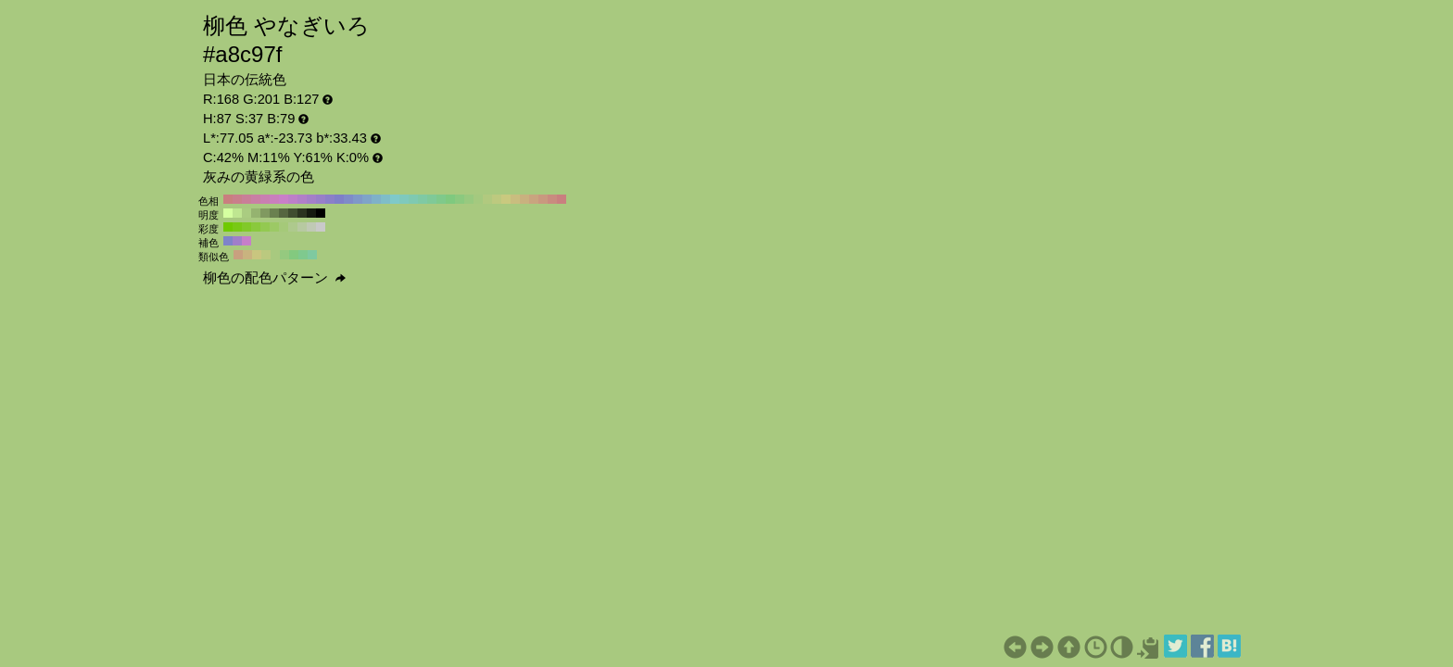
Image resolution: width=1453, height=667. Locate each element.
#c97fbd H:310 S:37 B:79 (274, 199)
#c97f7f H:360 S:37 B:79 (228, 199)
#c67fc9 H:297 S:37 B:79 (246, 240)
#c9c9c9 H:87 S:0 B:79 (320, 227)
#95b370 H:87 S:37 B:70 (255, 213)
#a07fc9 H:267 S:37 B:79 (237, 240)
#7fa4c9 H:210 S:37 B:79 (367, 199)
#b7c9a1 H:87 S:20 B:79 (302, 227)
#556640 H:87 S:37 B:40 (283, 213)
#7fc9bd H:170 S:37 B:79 (404, 199)
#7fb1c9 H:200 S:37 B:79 (376, 199)
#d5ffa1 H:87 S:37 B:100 (228, 213)
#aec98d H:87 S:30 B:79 (292, 227)
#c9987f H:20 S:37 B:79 (543, 199)
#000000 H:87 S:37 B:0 (320, 213)
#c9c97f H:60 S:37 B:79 (506, 199)
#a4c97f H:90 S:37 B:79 (478, 199)
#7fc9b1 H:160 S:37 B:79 (413, 199)
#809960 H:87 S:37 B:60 (265, 213)
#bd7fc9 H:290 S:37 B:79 (292, 199)
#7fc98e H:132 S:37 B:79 (303, 254)
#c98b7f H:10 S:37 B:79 (552, 199)
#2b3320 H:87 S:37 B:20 (302, 213)
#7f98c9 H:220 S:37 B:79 (357, 199)
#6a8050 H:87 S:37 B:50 (274, 213)
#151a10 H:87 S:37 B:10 (311, 213)
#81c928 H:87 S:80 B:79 (246, 227)
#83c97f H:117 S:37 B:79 (293, 254)
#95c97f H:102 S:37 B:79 (284, 254)
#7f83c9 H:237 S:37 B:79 (228, 240)
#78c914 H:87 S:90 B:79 (237, 227)
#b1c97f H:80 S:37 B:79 (487, 199)
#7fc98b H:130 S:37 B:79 (441, 199)
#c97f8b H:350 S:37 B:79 (237, 199)
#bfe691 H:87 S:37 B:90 (237, 213)
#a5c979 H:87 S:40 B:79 (283, 227)
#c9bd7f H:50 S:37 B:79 (515, 199)
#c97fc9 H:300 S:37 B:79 (283, 199)
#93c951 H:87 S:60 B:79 (265, 227)
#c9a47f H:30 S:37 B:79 (533, 199)
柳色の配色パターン (274, 278)
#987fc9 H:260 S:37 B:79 (320, 199)
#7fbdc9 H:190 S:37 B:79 (385, 199)
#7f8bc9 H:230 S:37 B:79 (348, 199)
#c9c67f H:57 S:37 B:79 (256, 254)
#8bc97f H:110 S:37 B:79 (459, 199)
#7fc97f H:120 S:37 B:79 (450, 199)
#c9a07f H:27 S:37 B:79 (238, 254)
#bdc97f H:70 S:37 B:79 (496, 199)
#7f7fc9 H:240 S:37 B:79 (339, 199)
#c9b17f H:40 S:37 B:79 (524, 199)
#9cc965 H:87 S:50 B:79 (274, 227)
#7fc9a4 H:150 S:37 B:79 (422, 199)
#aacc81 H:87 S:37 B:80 (246, 213)
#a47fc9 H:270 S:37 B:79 (311, 199)
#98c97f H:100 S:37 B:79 (469, 199)
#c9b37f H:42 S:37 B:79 (247, 254)
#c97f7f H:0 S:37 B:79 (561, 199)
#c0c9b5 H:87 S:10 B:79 (311, 227)
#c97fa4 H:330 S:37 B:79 (255, 199)
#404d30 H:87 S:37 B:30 (292, 213)
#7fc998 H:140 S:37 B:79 (431, 199)
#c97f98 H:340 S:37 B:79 (246, 199)
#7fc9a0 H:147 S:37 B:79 (312, 254)
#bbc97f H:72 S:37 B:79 (266, 254)
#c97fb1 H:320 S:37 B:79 (265, 199)
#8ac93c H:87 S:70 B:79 (255, 227)
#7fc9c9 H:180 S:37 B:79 (394, 199)
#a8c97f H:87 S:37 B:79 (275, 254)
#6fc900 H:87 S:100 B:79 (228, 227)
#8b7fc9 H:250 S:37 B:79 (330, 199)
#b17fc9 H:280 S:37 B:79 (302, 199)
